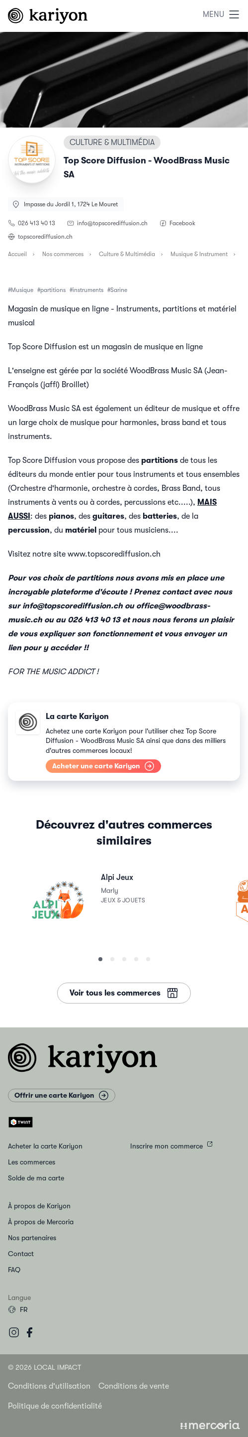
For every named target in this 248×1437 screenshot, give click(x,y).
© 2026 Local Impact (44, 1367)
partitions (53, 290)
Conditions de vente (133, 1386)
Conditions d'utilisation (49, 1386)
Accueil (17, 254)
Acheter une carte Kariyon (103, 766)
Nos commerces (62, 254)
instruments (88, 290)
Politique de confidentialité (55, 1406)
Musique (22, 290)
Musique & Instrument (199, 254)
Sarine (118, 290)
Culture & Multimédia (127, 254)
